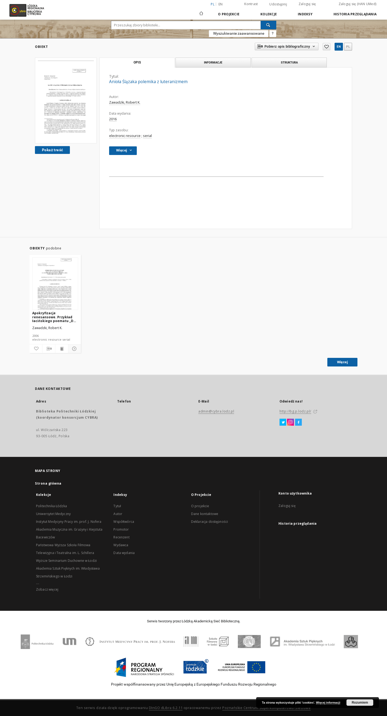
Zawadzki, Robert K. (124, 102)
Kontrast (251, 4)
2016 (113, 119)
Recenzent (121, 537)
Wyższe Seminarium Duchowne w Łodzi (66, 560)
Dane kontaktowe (204, 514)
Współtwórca (123, 521)
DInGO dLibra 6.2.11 (166, 708)
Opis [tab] (137, 62)
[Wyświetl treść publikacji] (61, 348)
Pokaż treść (52, 150)
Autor (117, 514)
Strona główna (48, 483)
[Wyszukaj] (268, 25)
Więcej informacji (328, 702)
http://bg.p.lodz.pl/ (295, 411)
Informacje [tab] (213, 62)
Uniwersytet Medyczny (53, 514)
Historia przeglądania (355, 14)
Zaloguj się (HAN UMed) (358, 4)
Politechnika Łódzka (51, 506)
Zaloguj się (307, 4)
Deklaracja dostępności (209, 521)
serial (147, 135)
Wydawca (120, 545)
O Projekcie (228, 14)
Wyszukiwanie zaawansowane (238, 33)
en (220, 4)
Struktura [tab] (289, 62)
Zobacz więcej (47, 589)
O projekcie (200, 506)
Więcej (342, 362)
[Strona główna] (201, 11)
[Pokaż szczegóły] (73, 348)
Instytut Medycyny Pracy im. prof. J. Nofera (68, 521)
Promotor (121, 529)
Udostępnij (278, 4)
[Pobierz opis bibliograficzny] (48, 348)
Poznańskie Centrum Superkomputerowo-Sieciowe (266, 708)
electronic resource (125, 135)
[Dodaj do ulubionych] (36, 348)
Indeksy (305, 14)
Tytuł (117, 506)
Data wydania (124, 553)
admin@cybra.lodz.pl (216, 411)
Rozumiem (360, 702)
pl (348, 46)
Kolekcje (268, 14)
